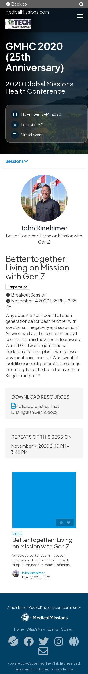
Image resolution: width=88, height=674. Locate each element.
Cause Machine (39, 663)
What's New (36, 629)
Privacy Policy (62, 669)
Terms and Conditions (31, 669)
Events (53, 629)
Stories (67, 629)
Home (19, 629)
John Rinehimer (44, 228)
